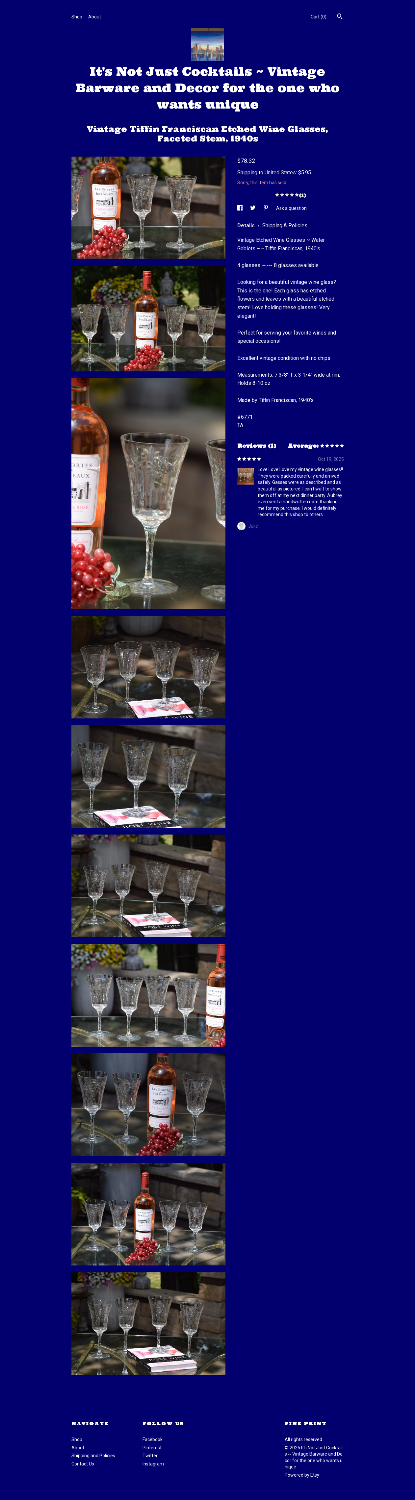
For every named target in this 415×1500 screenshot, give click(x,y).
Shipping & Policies (284, 225)
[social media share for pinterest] (266, 208)
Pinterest (152, 1447)
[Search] (339, 17)
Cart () (318, 16)
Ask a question (291, 208)
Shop (76, 16)
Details (246, 225)
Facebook (153, 1439)
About (94, 16)
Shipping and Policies (93, 1455)
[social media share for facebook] (240, 208)
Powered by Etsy (302, 1475)
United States (280, 172)
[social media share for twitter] (253, 208)
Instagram (153, 1463)
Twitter (150, 1455)
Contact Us (82, 1463)
